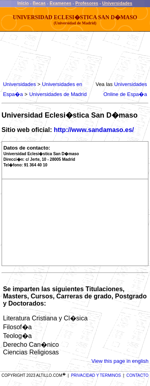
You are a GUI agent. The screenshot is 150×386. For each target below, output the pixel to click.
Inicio (23, 3)
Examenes (60, 3)
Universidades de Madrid (58, 94)
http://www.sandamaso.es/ (94, 129)
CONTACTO (137, 375)
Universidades (117, 3)
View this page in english (119, 361)
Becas (39, 3)
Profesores (86, 3)
